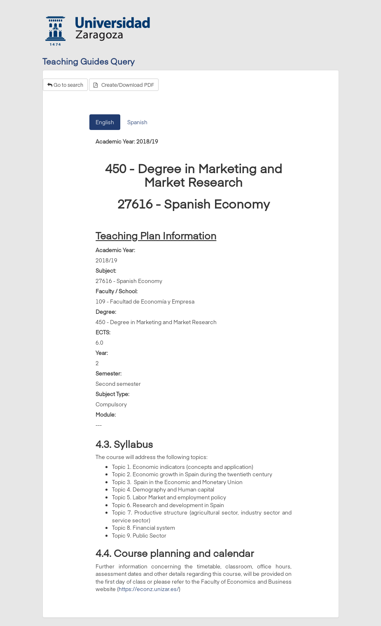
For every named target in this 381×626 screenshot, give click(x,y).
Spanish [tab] (137, 122)
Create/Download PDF (123, 84)
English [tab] (105, 122)
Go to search (65, 84)
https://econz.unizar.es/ (149, 589)
